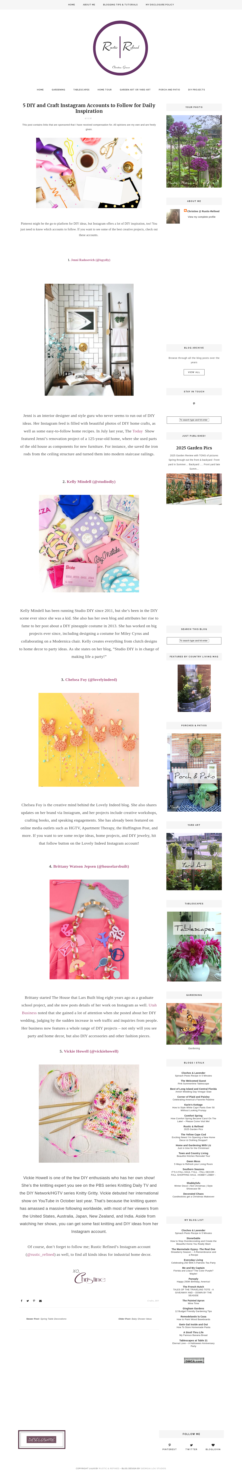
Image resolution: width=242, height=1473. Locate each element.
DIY (157, 1300)
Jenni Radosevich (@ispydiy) (90, 260)
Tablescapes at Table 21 (193, 1340)
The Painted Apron (194, 1300)
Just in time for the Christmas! (193, 1148)
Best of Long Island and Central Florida (193, 1089)
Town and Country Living (193, 1153)
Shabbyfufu (193, 1183)
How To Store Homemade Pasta (193, 1327)
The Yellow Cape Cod (193, 1134)
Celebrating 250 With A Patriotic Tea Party (193, 1263)
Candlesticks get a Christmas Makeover (193, 1196)
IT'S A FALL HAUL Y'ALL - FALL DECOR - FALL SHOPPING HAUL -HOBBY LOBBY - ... (193, 1175)
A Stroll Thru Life (193, 1332)
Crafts (150, 1300)
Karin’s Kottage (193, 1104)
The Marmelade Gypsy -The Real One (193, 1249)
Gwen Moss (193, 1161)
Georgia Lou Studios (153, 1468)
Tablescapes (81, 90)
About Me (89, 5)
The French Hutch (193, 1286)
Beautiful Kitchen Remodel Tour (193, 1156)
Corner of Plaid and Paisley (193, 1096)
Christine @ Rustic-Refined (203, 211)
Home (71, 5)
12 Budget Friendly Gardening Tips (193, 1311)
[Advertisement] (194, 283)
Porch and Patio (169, 90)
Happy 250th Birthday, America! (193, 1281)
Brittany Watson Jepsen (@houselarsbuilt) (91, 866)
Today (137, 431)
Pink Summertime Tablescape (193, 1083)
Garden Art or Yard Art (135, 90)
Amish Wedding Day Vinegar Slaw (193, 1091)
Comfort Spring (193, 1115)
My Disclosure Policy (160, 5)
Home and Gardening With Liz (193, 1145)
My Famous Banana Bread (193, 1335)
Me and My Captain (193, 1268)
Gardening (58, 90)
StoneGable (193, 1238)
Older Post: (135, 1319)
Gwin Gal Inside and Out (193, 1324)
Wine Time (193, 1303)
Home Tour (105, 90)
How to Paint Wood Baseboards (193, 1319)
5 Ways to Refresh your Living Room (193, 1164)
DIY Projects (196, 90)
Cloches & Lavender (193, 1073)
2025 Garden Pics (194, 448)
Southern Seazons (193, 1169)
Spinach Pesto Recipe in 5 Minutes (193, 1075)
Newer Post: (46, 1319)
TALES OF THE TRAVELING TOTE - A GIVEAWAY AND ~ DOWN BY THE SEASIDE (193, 1292)
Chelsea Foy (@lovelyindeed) (91, 679)
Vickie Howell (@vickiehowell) (91, 1051)
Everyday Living (193, 1260)
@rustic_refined (40, 1254)
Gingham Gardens (193, 1308)
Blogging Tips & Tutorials (120, 5)
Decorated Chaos (193, 1193)
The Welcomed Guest (193, 1080)
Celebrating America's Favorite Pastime (193, 1099)
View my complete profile (202, 217)
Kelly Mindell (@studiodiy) (91, 481)
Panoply (193, 1279)
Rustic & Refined (193, 1126)
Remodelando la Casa (193, 1316)
